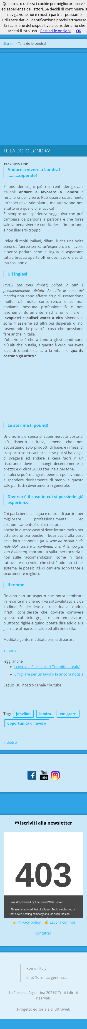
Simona (10, 650)
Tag (6, 713)
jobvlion (23, 713)
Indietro (10, 742)
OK (78, 30)
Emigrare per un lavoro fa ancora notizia (49, 674)
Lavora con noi (62, 922)
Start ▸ (8, 43)
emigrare (68, 713)
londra (45, 713)
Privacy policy (29, 922)
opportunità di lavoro (26, 723)
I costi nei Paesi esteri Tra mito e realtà (47, 666)
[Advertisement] (42, 97)
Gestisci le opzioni (55, 30)
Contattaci (43, 933)
